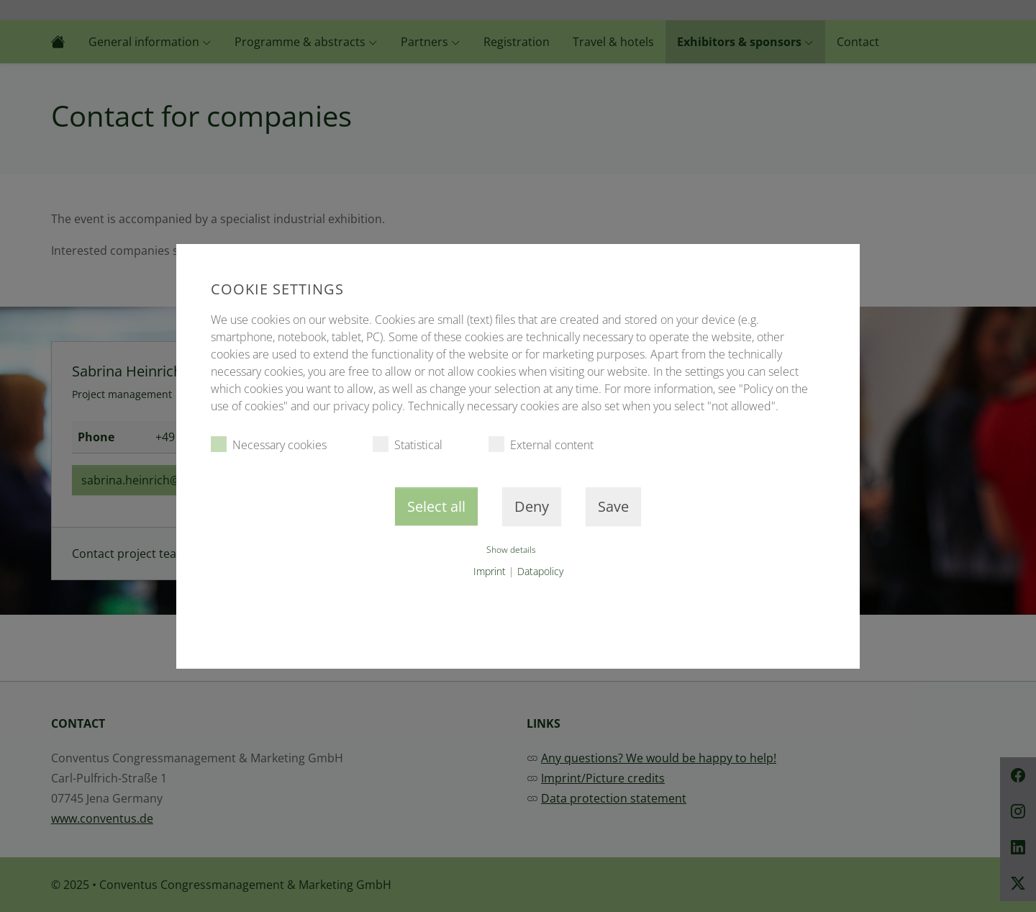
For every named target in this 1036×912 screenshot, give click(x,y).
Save (613, 506)
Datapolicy (540, 571)
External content (541, 444)
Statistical (407, 444)
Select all (436, 506)
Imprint (489, 571)
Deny (531, 506)
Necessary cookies (269, 444)
